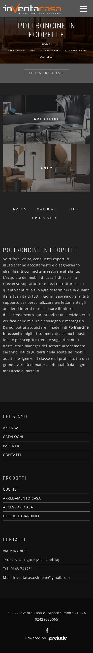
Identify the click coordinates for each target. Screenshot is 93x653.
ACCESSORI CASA (18, 507)
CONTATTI (12, 454)
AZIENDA (11, 427)
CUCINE (9, 489)
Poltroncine (49, 50)
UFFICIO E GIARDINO (21, 516)
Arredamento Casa (21, 50)
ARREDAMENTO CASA (22, 498)
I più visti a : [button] (46, 218)
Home (46, 44)
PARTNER (11, 445)
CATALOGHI (13, 436)
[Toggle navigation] (83, 8)
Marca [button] (19, 209)
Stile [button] (74, 209)
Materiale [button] (47, 209)
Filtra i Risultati (46, 73)
